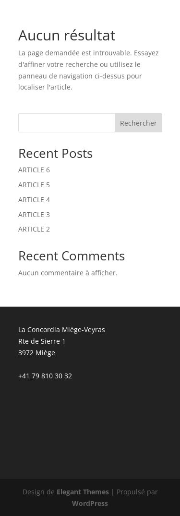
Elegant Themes (83, 491)
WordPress (90, 503)
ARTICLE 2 (34, 228)
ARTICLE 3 (34, 214)
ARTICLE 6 (34, 169)
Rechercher (138, 123)
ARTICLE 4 (34, 199)
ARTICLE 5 (34, 184)
